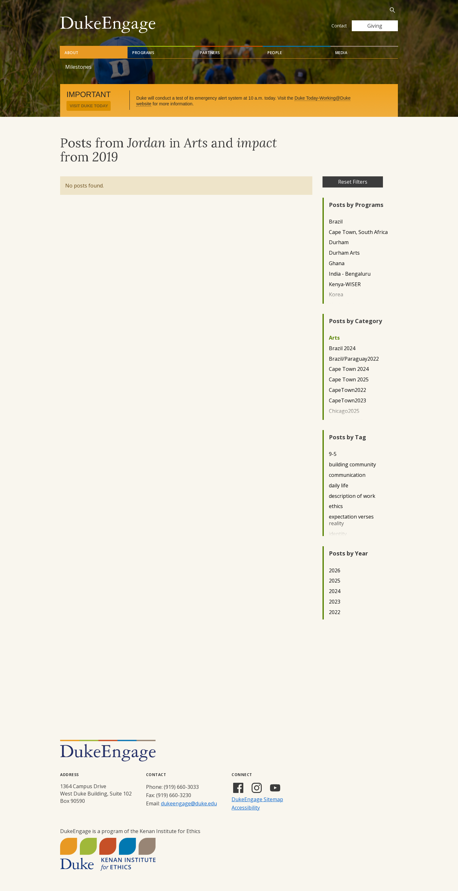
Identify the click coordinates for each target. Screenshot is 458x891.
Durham (339, 242)
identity (338, 534)
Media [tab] (341, 52)
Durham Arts (344, 253)
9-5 (333, 454)
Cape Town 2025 (349, 379)
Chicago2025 (344, 411)
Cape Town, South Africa (358, 232)
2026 (334, 570)
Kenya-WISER (345, 284)
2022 (334, 612)
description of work (352, 496)
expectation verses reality (351, 520)
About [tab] (72, 52)
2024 (334, 591)
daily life (338, 485)
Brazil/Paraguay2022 (354, 359)
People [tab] (274, 52)
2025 (334, 580)
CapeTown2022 (347, 390)
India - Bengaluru (350, 274)
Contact (339, 26)
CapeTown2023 (347, 400)
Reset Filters (352, 181)
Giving (374, 25)
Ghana (336, 263)
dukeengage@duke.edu (189, 803)
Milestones (78, 66)
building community (352, 464)
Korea (336, 294)
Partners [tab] (210, 52)
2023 (334, 601)
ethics (336, 506)
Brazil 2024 (342, 348)
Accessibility (246, 807)
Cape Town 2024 (349, 369)
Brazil (336, 221)
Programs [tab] (143, 52)
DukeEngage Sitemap (257, 799)
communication (347, 475)
